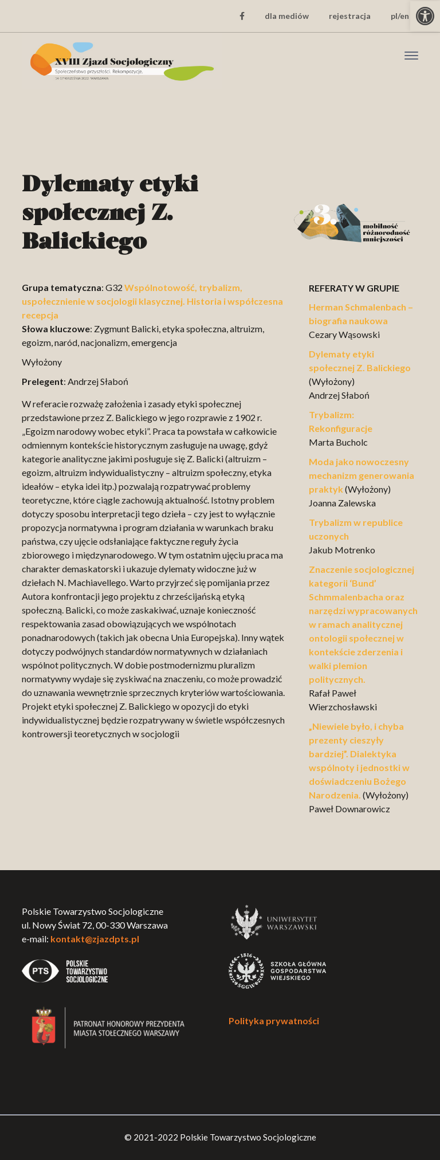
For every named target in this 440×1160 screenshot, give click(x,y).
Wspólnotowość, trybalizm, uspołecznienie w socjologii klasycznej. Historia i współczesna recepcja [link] (152, 301)
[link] (425, 16)
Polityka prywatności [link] (274, 1020)
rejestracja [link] (350, 16)
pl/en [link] (400, 16)
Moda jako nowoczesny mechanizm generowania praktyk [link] (361, 475)
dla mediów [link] (287, 16)
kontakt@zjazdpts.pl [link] (94, 938)
